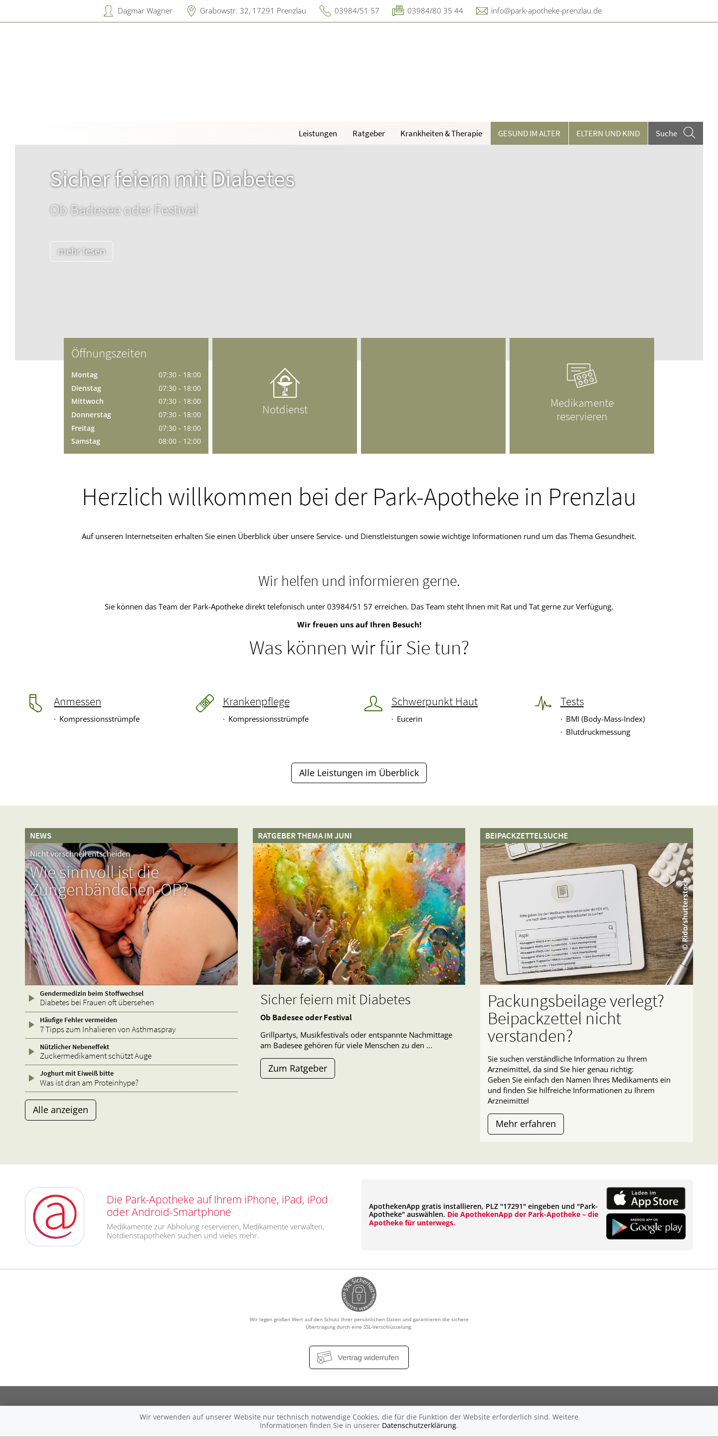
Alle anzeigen (60, 1110)
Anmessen (77, 701)
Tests (572, 701)
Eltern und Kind (608, 133)
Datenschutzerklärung (419, 1425)
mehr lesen (81, 251)
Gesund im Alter (529, 133)
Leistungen (318, 133)
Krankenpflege (256, 701)
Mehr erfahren (526, 1124)
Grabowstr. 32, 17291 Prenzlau (253, 10)
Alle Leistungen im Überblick (359, 773)
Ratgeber (369, 133)
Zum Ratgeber (297, 1068)
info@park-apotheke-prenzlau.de (546, 10)
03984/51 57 (357, 10)
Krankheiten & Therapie (441, 133)
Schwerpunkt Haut (434, 701)
